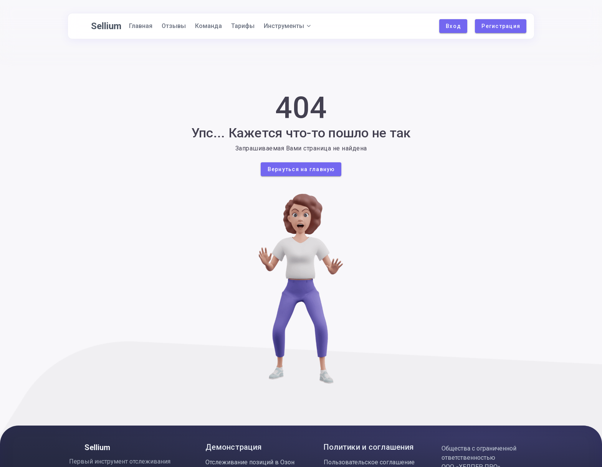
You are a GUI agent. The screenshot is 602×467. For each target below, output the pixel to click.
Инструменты (288, 26)
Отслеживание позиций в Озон (249, 462)
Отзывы (174, 26)
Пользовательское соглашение (369, 462)
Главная (140, 26)
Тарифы (243, 26)
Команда (208, 26)
